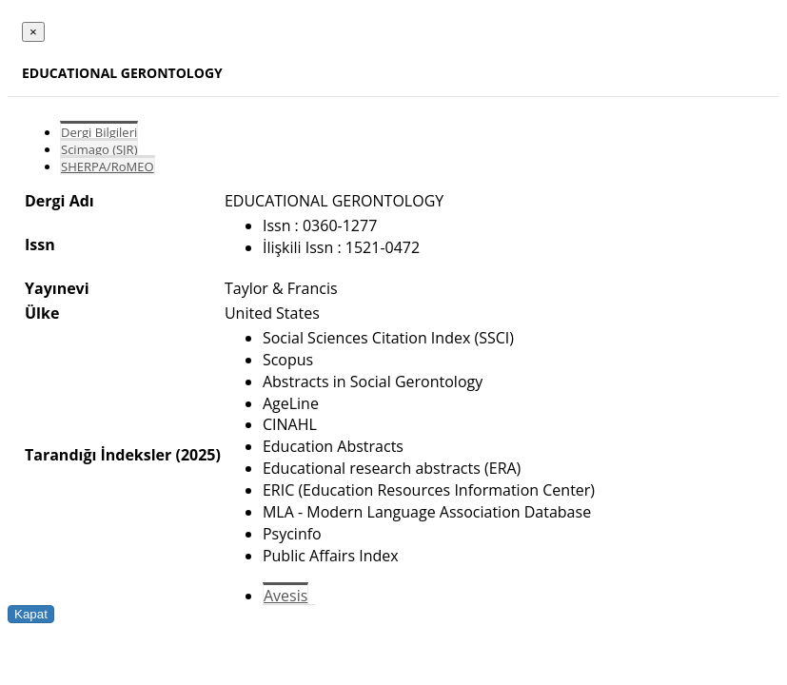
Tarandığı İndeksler (98, 454)
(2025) (197, 454)
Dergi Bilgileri (99, 132)
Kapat (31, 614)
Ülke (42, 313)
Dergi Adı (59, 200)
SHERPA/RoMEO (107, 166)
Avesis (285, 595)
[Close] (33, 32)
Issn (40, 244)
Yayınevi (57, 288)
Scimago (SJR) (99, 149)
